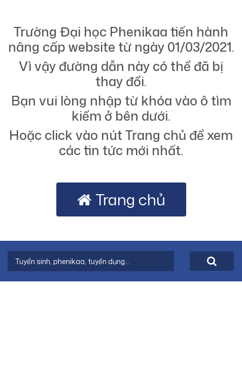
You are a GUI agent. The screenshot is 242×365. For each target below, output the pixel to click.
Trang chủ (121, 199)
